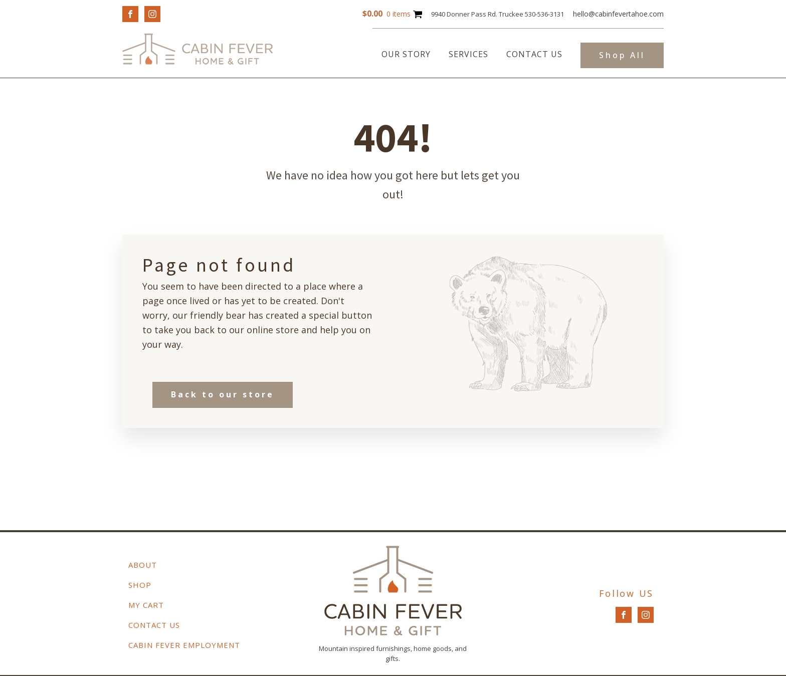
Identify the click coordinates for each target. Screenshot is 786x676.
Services (468, 54)
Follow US (626, 593)
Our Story (406, 54)
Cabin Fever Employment (184, 645)
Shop (139, 585)
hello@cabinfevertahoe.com (618, 14)
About (142, 565)
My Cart (146, 605)
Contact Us (534, 54)
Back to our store (222, 394)
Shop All (622, 55)
